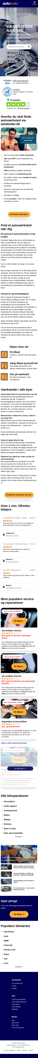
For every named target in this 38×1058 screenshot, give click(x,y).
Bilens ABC (15, 1023)
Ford (5, 963)
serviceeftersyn (12, 423)
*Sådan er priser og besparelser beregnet (14, 743)
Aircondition (8, 802)
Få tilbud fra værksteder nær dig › (19, 495)
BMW (5, 941)
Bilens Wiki (15, 1025)
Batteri (6, 815)
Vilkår (18, 1050)
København (13, 53)
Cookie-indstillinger (9, 1050)
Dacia (5, 954)
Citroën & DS (8, 950)
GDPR (31, 1050)
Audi (5, 936)
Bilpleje (6, 820)
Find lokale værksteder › (19, 214)
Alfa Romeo (8, 932)
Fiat (4, 959)
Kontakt (14, 988)
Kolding (11, 61)
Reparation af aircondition (14, 721)
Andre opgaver (9, 806)
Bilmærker (15, 1009)
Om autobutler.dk (17, 983)
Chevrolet (7, 945)
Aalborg (22, 57)
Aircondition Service (11, 630)
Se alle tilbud (20, 768)
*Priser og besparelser (19, 999)
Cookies (24, 1050)
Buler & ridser (9, 829)
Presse (14, 986)
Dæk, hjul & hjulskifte (12, 833)
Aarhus (24, 53)
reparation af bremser (26, 423)
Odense (11, 57)
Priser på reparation (18, 1027)
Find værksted (16, 1007)
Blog (13, 1020)
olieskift (3, 423)
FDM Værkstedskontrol (19, 1002)
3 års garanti (16, 1004)
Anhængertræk (9, 811)
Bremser (6, 824)
